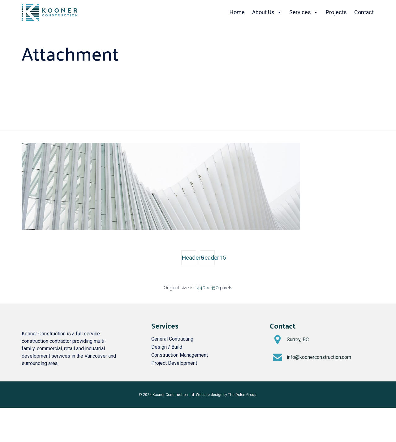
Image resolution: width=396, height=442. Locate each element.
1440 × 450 (207, 287)
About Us (267, 12)
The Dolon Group (242, 395)
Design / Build (166, 347)
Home (237, 12)
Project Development (174, 363)
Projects (336, 12)
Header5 (189, 257)
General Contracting (172, 339)
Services (303, 12)
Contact (364, 12)
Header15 (207, 257)
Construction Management (179, 355)
